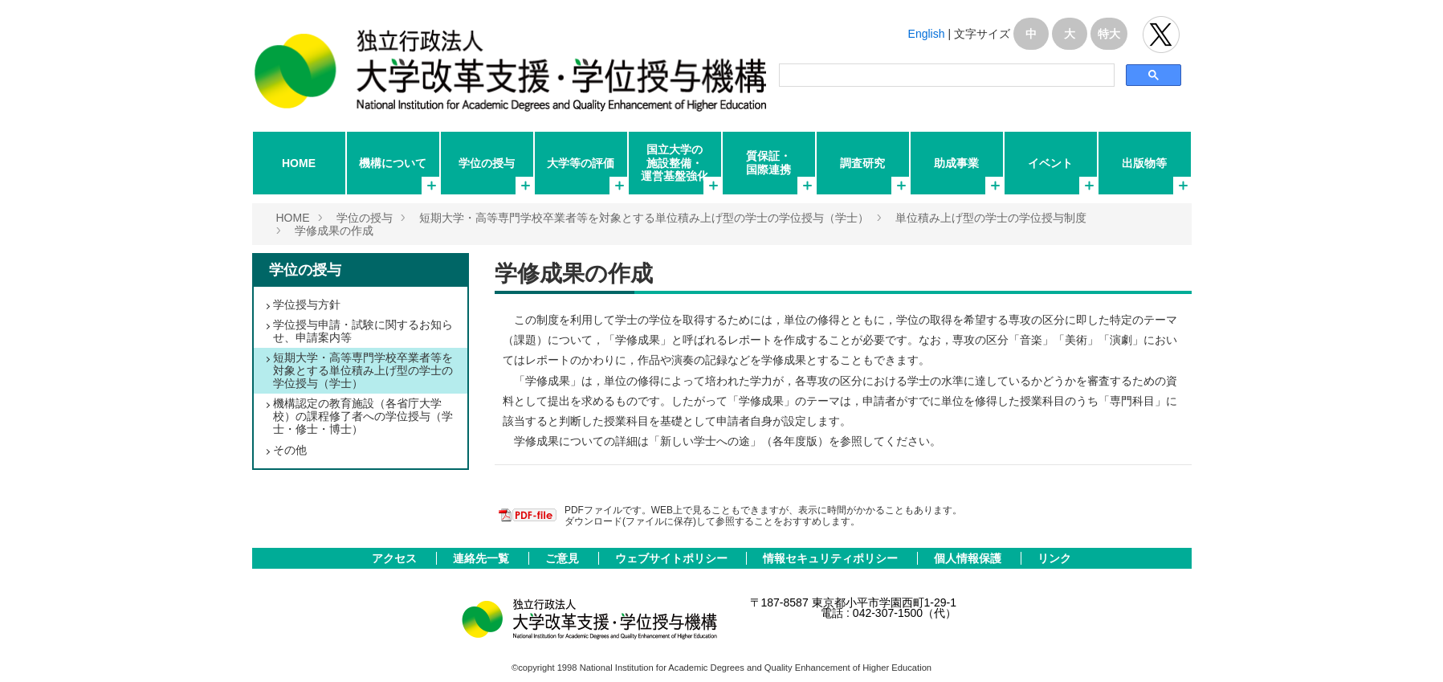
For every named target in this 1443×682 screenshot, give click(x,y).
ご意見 (563, 558)
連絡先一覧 (482, 558)
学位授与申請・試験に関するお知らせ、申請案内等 (363, 331)
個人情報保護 (969, 558)
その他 (290, 449)
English (926, 33)
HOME (299, 163)
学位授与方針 (306, 304)
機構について (392, 163)
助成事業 (956, 163)
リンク (1054, 558)
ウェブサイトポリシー (673, 558)
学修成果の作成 (334, 230)
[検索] (945, 75)
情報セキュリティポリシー (832, 558)
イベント (1050, 163)
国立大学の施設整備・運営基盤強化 (674, 162)
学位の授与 (487, 163)
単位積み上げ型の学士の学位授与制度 (990, 217)
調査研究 (862, 163)
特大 (1109, 33)
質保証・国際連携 (768, 162)
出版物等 (1144, 163)
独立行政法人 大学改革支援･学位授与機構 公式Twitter (1161, 34)
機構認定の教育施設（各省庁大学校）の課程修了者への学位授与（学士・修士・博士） (363, 416)
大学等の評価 (580, 163)
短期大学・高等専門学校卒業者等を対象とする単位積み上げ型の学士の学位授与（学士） (644, 217)
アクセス (396, 558)
